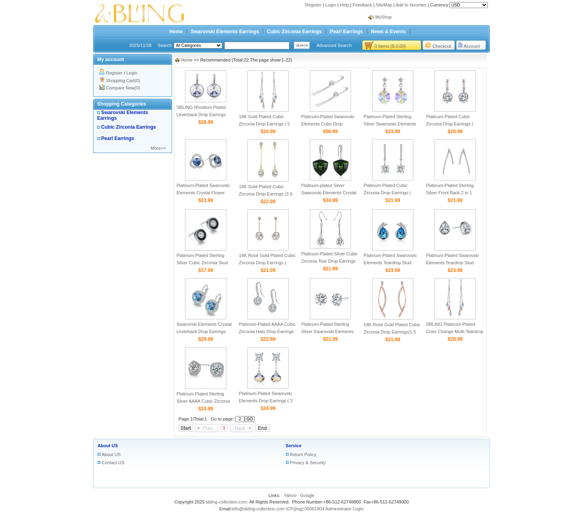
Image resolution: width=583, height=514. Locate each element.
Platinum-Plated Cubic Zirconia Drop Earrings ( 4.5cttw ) (449, 124)
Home (176, 31)
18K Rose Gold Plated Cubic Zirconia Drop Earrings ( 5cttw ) (267, 262)
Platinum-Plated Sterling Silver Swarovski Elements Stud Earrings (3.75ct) (327, 331)
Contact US (113, 462)
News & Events (388, 31)
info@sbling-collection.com (258, 508)
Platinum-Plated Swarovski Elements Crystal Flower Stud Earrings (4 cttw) (203, 192)
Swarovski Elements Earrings (225, 31)
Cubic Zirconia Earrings (294, 31)
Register (313, 4)
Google (307, 495)
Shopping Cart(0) (123, 80)
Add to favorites (411, 4)
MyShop (383, 17)
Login (330, 4)
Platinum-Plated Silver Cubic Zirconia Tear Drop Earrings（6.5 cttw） (329, 261)
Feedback (362, 4)
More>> (158, 148)
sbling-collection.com (226, 501)
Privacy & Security (308, 462)
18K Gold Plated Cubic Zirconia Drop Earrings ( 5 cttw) (264, 124)
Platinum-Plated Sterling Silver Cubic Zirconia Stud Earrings (202, 262)
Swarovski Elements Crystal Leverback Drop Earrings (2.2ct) (204, 331)
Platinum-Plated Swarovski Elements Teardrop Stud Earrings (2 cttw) (390, 262)
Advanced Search (334, 45)
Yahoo (290, 495)
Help (344, 4)
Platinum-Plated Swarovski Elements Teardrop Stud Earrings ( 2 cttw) (452, 262)
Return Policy (303, 454)
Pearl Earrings (346, 31)
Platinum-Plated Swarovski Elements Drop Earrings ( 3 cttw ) (266, 400)
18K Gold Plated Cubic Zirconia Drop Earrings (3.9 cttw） (265, 194)
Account (472, 46)
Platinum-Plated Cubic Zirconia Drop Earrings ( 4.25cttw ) (387, 192)
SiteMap (384, 4)
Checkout (441, 46)
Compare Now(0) (123, 87)
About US (108, 445)
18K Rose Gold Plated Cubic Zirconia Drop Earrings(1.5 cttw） (392, 332)
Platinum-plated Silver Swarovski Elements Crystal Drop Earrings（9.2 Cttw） (328, 192)
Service (294, 445)
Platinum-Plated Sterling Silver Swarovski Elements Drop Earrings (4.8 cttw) (390, 124)
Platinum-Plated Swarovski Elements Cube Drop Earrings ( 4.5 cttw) (327, 124)
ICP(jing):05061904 (305, 508)
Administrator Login (345, 508)
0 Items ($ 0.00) (390, 46)
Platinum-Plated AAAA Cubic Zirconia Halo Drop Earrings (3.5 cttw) (267, 331)
